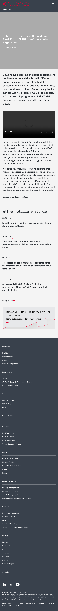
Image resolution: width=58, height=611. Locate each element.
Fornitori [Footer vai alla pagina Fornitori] (6, 507)
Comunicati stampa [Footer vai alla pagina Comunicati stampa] (10, 459)
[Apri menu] (53, 4)
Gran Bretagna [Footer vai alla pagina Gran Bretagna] (8, 564)
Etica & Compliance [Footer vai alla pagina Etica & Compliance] (10, 364)
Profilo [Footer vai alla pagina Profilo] (5, 353)
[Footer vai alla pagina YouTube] (18, 584)
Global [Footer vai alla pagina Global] (5, 536)
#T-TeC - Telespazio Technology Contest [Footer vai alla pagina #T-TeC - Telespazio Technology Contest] (17, 382)
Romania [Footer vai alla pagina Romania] (5, 556)
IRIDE (40, 78)
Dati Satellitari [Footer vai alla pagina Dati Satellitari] (8, 433)
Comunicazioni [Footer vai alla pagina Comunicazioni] (8, 437)
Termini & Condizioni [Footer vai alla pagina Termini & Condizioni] (10, 524)
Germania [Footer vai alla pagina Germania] (6, 546)
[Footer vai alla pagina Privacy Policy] (7, 603)
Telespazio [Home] (9, 9)
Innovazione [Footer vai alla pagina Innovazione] (7, 372)
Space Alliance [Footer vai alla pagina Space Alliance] (8, 416)
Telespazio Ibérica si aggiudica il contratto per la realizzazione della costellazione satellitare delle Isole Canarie (26, 266)
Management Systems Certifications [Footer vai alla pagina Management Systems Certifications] (17, 498)
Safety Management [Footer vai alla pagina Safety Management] (10, 491)
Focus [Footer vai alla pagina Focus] (4, 473)
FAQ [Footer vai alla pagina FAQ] (4, 520)
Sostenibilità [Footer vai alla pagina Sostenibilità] (7, 378)
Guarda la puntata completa (15, 197)
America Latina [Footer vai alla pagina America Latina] (8, 553)
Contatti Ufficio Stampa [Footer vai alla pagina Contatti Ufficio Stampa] (12, 466)
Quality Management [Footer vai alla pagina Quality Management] (10, 488)
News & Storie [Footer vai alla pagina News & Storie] (8, 462)
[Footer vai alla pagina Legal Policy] (6, 605)
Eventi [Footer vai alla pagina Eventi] (5, 469)
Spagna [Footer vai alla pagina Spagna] (5, 560)
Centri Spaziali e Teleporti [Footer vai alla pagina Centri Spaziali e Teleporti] (12, 444)
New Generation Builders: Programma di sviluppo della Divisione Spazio (26, 224)
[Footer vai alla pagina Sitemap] (18, 605)
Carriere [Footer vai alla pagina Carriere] (5, 394)
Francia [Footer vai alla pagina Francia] (5, 542)
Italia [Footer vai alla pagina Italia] (4, 549)
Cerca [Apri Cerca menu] (48, 4)
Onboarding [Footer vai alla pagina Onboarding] (7, 407)
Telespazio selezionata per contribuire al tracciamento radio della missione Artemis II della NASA (26, 244)
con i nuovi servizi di (24, 89)
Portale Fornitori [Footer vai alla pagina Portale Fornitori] (8, 517)
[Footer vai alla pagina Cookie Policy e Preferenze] (25, 603)
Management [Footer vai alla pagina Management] (7, 357)
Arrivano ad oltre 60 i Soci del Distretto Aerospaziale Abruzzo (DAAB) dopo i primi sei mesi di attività (24, 287)
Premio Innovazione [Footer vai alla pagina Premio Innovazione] (10, 386)
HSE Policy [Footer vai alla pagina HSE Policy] (6, 404)
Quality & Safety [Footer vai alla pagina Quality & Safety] (9, 481)
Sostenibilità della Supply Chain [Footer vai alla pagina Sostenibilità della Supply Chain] (15, 527)
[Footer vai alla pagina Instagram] (11, 584)
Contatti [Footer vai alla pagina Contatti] (5, 572)
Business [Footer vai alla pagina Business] (6, 427)
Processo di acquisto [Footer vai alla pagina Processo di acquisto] (10, 513)
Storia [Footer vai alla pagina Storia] (4, 360)
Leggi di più (7, 300)
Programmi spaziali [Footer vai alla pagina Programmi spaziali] (10, 440)
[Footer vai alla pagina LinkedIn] (4, 584)
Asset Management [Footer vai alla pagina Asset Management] (10, 495)
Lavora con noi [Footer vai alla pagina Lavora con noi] (8, 400)
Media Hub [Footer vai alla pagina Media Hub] (6, 452)
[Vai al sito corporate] (11, 3)
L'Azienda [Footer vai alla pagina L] (6, 347)
